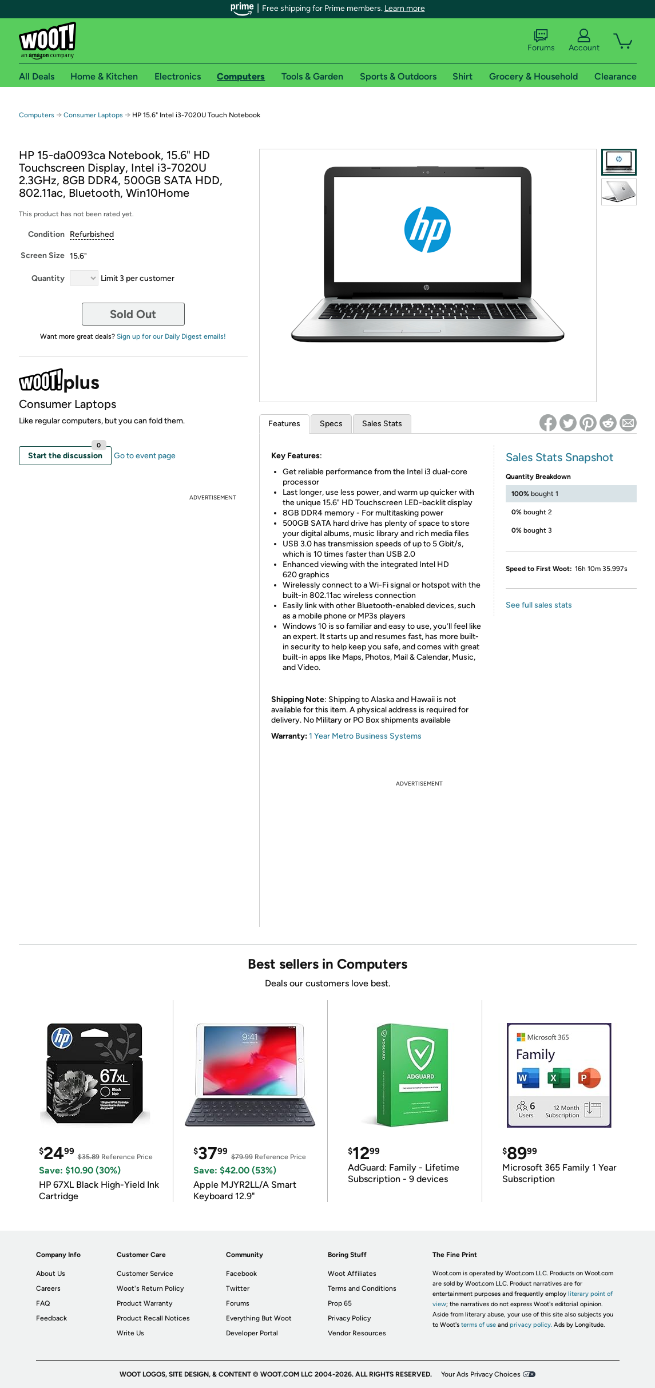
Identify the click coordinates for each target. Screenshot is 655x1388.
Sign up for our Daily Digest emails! (171, 336)
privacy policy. (531, 1324)
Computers (36, 115)
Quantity (48, 278)
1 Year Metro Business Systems (365, 736)
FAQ (43, 1303)
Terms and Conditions (362, 1288)
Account (584, 41)
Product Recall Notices (153, 1318)
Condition (46, 234)
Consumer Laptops (93, 115)
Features (284, 424)
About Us (50, 1274)
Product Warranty (144, 1303)
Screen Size (43, 255)
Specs (331, 424)
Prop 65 (340, 1303)
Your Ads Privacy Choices (481, 1374)
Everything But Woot (259, 1318)
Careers (48, 1288)
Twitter (237, 1288)
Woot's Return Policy (150, 1288)
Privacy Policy (349, 1318)
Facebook (241, 1274)
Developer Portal (252, 1333)
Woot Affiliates (352, 1274)
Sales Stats (382, 424)
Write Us (130, 1333)
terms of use (478, 1324)
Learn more (404, 8)
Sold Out (133, 314)
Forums (541, 41)
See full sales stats (539, 605)
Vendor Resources (357, 1333)
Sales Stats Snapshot (560, 457)
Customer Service (145, 1274)
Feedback (51, 1318)
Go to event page (145, 456)
